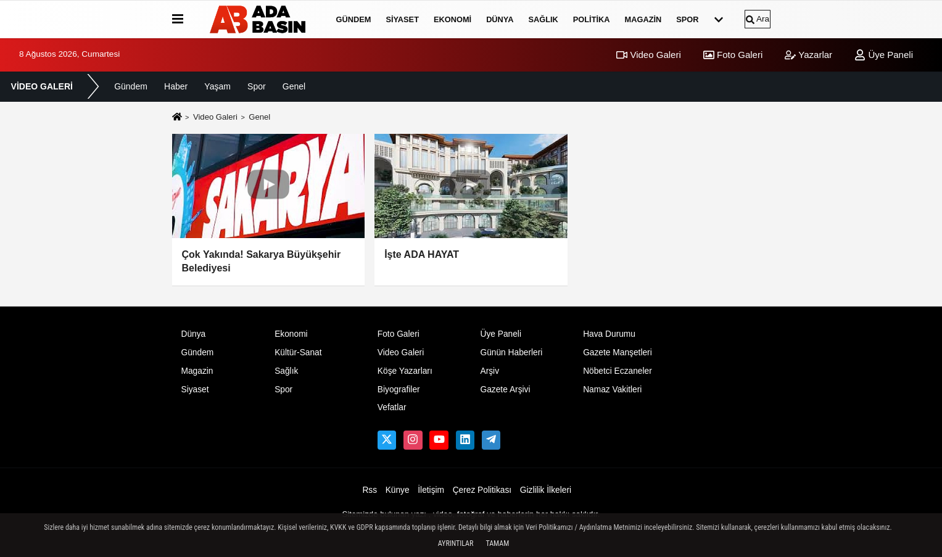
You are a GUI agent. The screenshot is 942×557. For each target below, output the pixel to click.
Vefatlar (392, 407)
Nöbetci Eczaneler (617, 371)
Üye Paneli (883, 54)
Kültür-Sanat (298, 352)
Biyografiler (399, 389)
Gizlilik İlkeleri (545, 490)
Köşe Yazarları (405, 371)
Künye (398, 490)
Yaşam (217, 86)
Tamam (497, 543)
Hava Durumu (609, 334)
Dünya (499, 19)
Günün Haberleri (511, 352)
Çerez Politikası (482, 490)
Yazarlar (808, 54)
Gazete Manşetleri (617, 352)
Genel (294, 86)
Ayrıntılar (456, 543)
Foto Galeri (732, 54)
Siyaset (402, 19)
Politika (591, 19)
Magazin (643, 19)
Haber (176, 86)
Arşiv (489, 371)
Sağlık (543, 19)
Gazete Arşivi (505, 389)
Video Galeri (648, 54)
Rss (369, 490)
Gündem (353, 19)
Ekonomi (452, 19)
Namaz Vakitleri (612, 389)
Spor (687, 19)
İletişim (431, 490)
